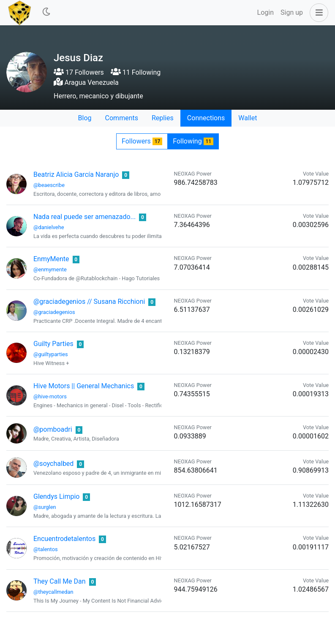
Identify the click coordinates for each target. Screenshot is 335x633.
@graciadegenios (54, 312)
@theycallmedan (53, 592)
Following (193, 141)
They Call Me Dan (59, 581)
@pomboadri (52, 429)
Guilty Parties (53, 344)
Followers (142, 141)
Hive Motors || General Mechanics (83, 386)
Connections (206, 118)
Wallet (247, 118)
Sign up (292, 12)
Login (265, 12)
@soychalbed (53, 464)
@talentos (45, 549)
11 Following (136, 72)
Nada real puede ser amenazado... (84, 217)
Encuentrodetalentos (64, 539)
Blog (85, 118)
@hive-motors (50, 396)
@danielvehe (48, 227)
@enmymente (50, 269)
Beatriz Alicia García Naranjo (76, 174)
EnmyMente (51, 259)
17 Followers (79, 72)
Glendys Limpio (56, 496)
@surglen (44, 507)
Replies (163, 118)
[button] (317, 12)
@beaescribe (49, 185)
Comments (121, 118)
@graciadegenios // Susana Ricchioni (89, 302)
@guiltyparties (50, 354)
